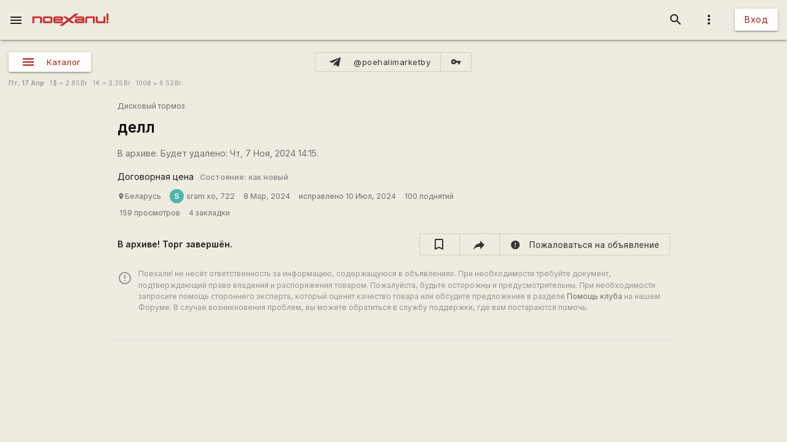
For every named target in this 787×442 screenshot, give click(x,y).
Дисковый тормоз (151, 105)
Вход (756, 19)
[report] (585, 244)
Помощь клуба (594, 296)
